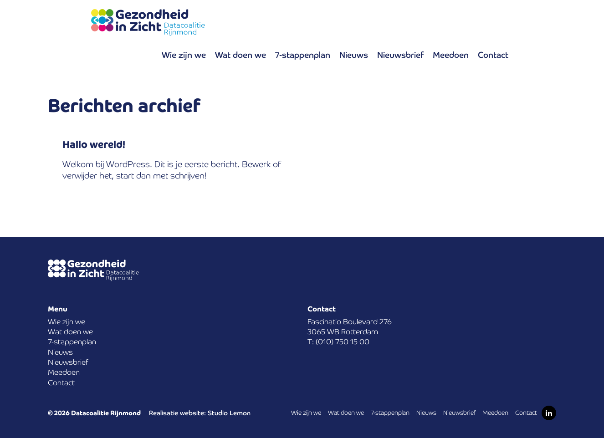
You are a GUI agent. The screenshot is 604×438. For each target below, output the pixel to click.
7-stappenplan (302, 55)
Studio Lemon (229, 413)
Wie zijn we (184, 55)
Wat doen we (240, 55)
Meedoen (451, 55)
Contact (493, 55)
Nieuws (353, 55)
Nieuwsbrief (400, 55)
